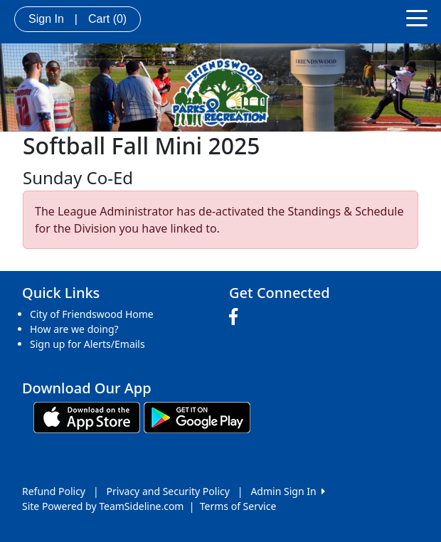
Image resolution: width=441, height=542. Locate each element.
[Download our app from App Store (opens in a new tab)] (86, 416)
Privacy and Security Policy (168, 491)
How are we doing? (74, 329)
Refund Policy (53, 491)
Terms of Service (238, 506)
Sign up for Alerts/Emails (87, 344)
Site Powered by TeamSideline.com (103, 506)
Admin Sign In (287, 491)
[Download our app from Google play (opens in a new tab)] (197, 416)
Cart (107, 19)
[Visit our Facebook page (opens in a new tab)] (237, 317)
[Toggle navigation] (417, 17)
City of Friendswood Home (92, 314)
